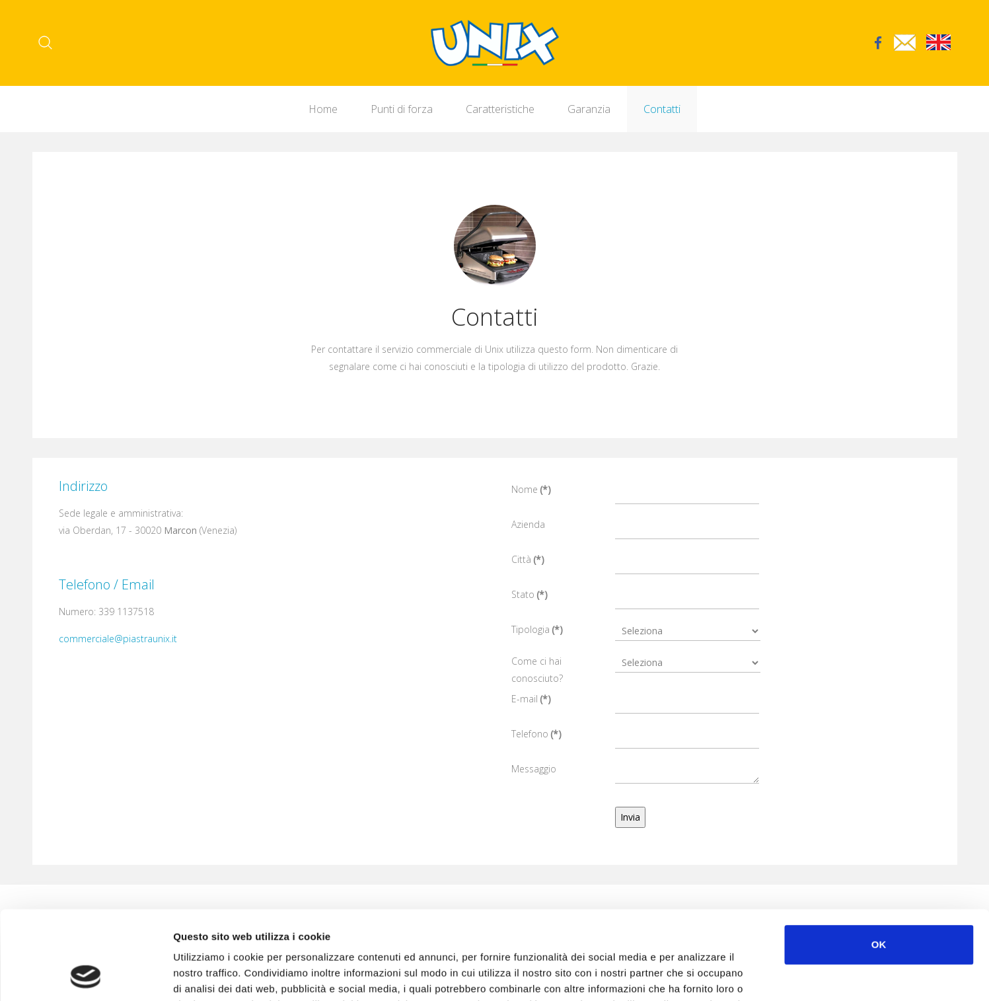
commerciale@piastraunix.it (118, 638)
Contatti (661, 109)
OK (879, 861)
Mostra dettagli (701, 975)
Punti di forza (402, 109)
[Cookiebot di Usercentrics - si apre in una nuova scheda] (85, 975)
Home (323, 109)
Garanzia (589, 109)
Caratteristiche (500, 109)
